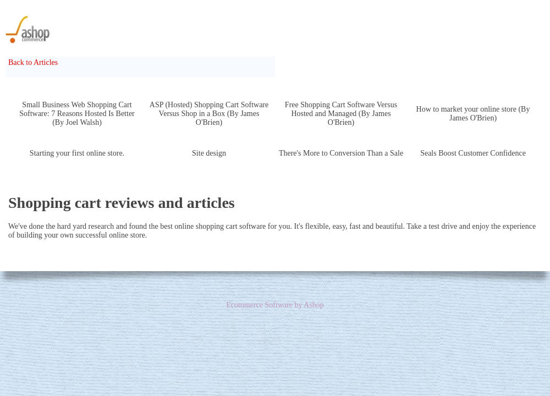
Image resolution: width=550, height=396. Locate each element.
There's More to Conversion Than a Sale (341, 153)
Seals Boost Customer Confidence (473, 153)
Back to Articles (33, 62)
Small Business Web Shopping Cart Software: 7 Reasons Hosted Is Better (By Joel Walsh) (77, 114)
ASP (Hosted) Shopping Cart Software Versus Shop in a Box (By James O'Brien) (209, 114)
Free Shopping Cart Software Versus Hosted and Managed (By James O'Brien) (341, 114)
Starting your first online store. (77, 153)
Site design (209, 153)
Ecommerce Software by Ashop (275, 305)
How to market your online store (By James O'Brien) (473, 113)
